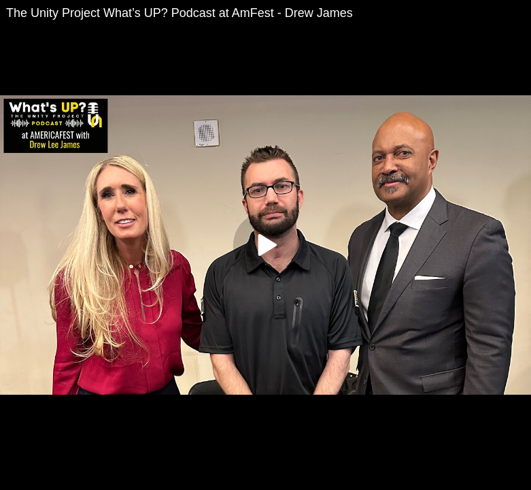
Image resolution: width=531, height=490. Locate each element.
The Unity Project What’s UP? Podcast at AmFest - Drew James (179, 13)
